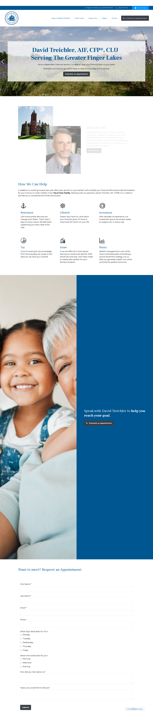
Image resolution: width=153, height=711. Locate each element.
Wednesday (28, 637)
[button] (61, 12)
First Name (25, 578)
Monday (26, 629)
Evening (26, 661)
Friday (25, 644)
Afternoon (27, 657)
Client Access (140, 2)
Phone (23, 614)
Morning (26, 653)
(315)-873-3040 (108, 2)
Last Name (25, 590)
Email (22, 602)
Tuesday (26, 633)
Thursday (27, 640)
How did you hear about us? (32, 666)
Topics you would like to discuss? (35, 682)
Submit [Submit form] (25, 701)
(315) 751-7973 (122, 2)
